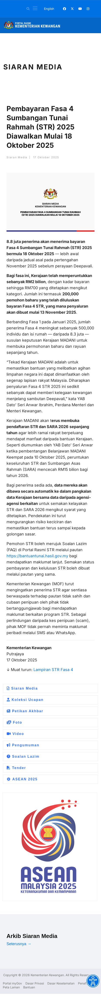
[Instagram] (88, 8)
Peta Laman (11, 987)
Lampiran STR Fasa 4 (52, 669)
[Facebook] (64, 8)
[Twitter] (72, 8)
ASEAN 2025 (22, 779)
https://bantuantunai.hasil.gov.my (37, 556)
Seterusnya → (19, 944)
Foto (14, 722)
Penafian (84, 983)
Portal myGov (12, 983)
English (49, 8)
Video (15, 734)
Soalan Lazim (23, 756)
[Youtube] (80, 8)
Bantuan (29, 987)
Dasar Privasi (34, 983)
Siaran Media (22, 688)
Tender (16, 768)
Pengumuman (23, 745)
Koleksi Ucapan (25, 700)
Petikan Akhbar (25, 711)
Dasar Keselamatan (61, 983)
